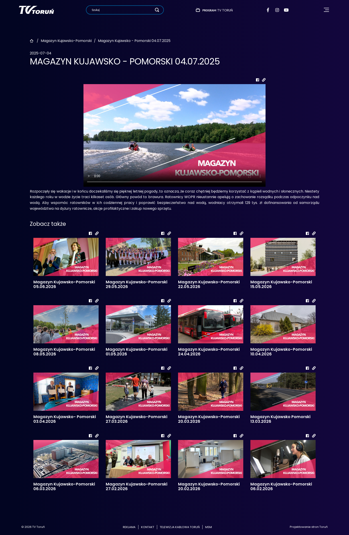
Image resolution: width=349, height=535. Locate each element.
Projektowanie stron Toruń (309, 527)
